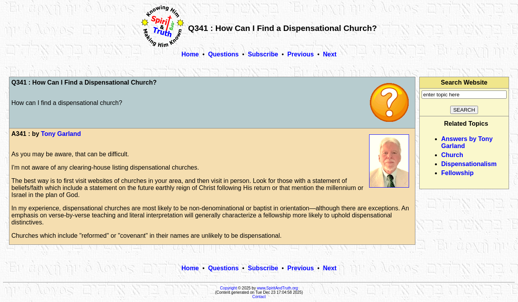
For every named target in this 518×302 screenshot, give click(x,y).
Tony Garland (61, 133)
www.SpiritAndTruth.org (277, 288)
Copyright (228, 288)
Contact (259, 297)
